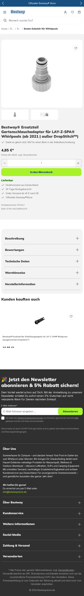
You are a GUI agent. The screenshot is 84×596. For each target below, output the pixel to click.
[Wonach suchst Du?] (46, 20)
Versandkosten (66, 570)
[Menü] (4, 12)
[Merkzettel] (72, 12)
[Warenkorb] (79, 12)
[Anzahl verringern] (4, 163)
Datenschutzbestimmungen (30, 418)
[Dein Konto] (65, 12)
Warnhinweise (15, 273)
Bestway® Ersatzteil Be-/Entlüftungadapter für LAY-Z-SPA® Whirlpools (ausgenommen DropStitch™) (35, 338)
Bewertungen (14, 250)
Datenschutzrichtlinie (69, 428)
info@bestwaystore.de (15, 492)
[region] (42, 80)
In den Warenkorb (41, 172)
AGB (76, 418)
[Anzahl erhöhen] (78, 163)
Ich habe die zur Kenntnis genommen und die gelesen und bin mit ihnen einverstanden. (42, 419)
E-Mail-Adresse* (9, 405)
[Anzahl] (41, 163)
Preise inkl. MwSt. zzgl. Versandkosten (19, 155)
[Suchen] (5, 20)
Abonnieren (70, 411)
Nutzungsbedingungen (16, 432)
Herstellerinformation (20, 284)
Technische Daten (17, 261)
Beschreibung (14, 238)
